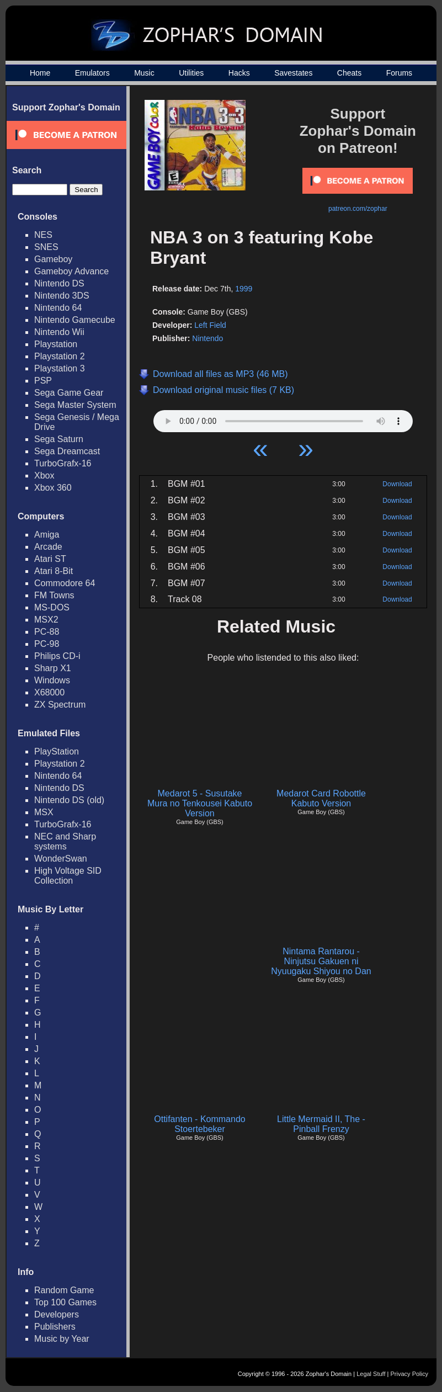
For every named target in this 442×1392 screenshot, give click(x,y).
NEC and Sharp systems (65, 841)
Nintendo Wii (59, 332)
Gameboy (53, 259)
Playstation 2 (59, 356)
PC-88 (46, 631)
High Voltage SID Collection (68, 875)
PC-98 (46, 644)
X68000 (49, 692)
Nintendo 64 (58, 307)
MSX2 (46, 619)
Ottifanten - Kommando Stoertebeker (199, 1124)
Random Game (64, 1290)
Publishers (55, 1326)
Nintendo (207, 338)
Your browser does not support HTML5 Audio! (283, 418)
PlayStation (56, 751)
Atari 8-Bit (53, 571)
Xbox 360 (53, 487)
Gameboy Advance (71, 271)
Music (144, 72)
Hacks (239, 72)
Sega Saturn (58, 439)
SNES (46, 247)
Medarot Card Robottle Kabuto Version (321, 798)
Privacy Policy (409, 1373)
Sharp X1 (52, 668)
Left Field (210, 325)
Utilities (191, 72)
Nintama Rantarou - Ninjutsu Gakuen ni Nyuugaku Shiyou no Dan (321, 961)
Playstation (55, 344)
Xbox (44, 475)
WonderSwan (60, 858)
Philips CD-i (57, 656)
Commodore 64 (64, 583)
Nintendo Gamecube (74, 320)
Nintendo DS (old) (69, 800)
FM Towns (54, 595)
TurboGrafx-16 (62, 463)
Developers (56, 1314)
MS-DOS (52, 607)
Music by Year (61, 1338)
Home (40, 72)
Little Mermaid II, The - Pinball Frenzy (321, 1124)
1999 (243, 288)
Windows (52, 680)
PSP (43, 380)
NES (43, 235)
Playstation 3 (59, 368)
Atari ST (50, 559)
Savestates (293, 72)
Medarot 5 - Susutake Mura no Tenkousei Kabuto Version (199, 803)
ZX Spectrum (60, 704)
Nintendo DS (59, 283)
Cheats (349, 72)
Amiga (46, 534)
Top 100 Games (65, 1302)
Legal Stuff (370, 1373)
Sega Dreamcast (67, 451)
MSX (44, 812)
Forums (399, 72)
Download (397, 484)
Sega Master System (75, 405)
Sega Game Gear (68, 392)
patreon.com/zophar (357, 208)
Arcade (48, 546)
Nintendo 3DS (61, 295)
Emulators (92, 72)
